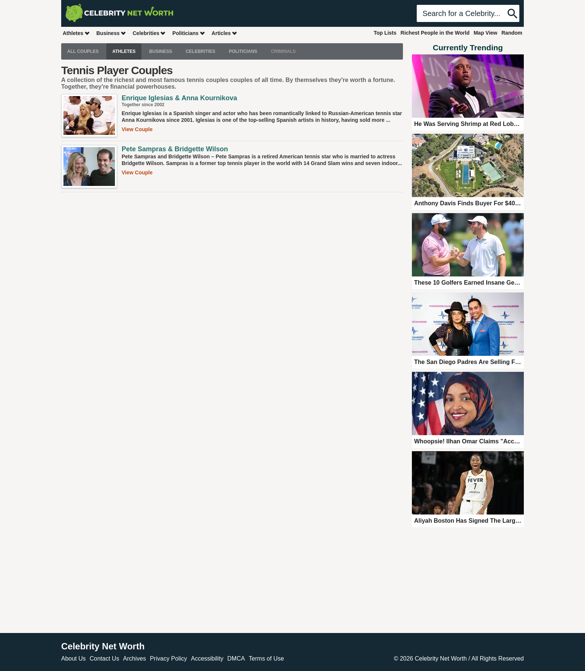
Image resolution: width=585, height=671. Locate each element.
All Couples (82, 51)
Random (511, 33)
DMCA (236, 658)
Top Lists (384, 33)
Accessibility (207, 658)
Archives (134, 658)
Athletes (76, 33)
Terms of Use (266, 658)
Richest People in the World (435, 33)
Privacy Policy (168, 658)
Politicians (188, 33)
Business (111, 33)
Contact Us (104, 658)
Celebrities (149, 33)
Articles (224, 33)
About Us (73, 658)
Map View (485, 33)
